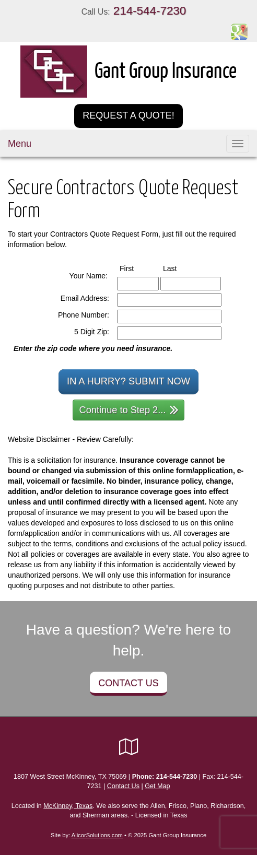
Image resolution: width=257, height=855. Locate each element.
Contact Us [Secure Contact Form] (123, 786)
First (136, 268)
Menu (19, 143)
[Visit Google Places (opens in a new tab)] (239, 31)
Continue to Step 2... (129, 409)
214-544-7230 (149, 10)
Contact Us (128, 683)
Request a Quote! (128, 115)
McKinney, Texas (67, 806)
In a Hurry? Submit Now (128, 381)
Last (179, 268)
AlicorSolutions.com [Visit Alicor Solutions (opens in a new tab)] (97, 835)
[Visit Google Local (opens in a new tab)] (129, 746)
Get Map (157, 786)
